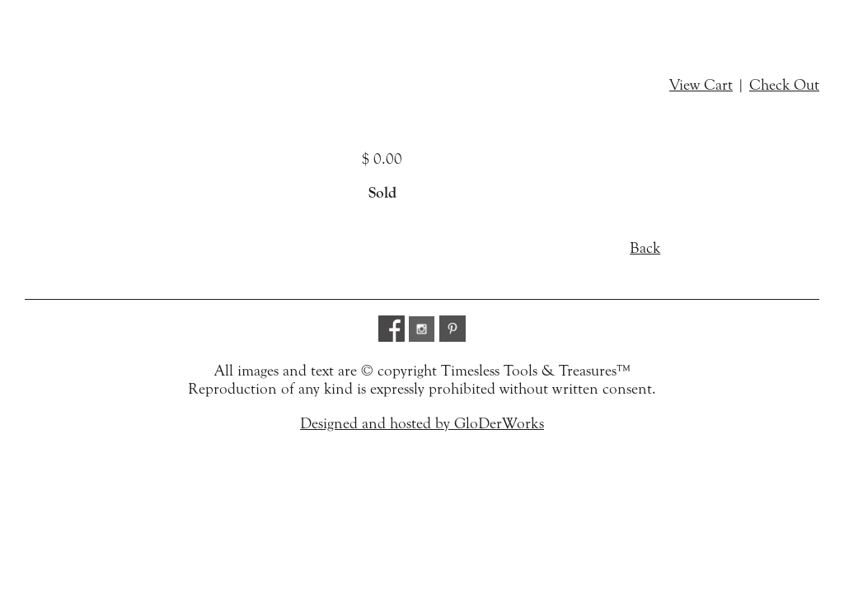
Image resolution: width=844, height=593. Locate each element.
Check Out (784, 85)
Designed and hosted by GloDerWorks (422, 423)
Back (645, 248)
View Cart (701, 85)
